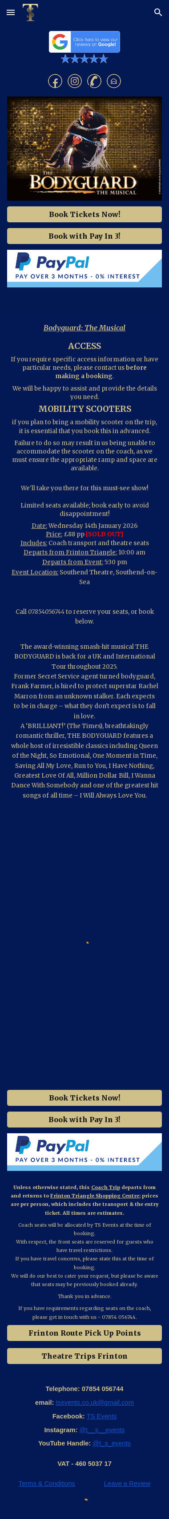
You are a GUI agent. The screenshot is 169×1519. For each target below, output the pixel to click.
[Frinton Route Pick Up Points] (84, 1333)
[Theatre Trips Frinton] (84, 1356)
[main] (84, 328)
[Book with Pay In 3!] (84, 236)
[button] (10, 12)
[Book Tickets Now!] (84, 214)
